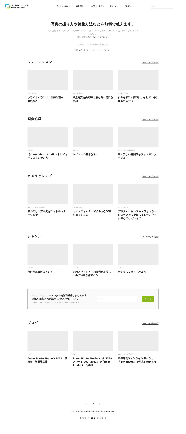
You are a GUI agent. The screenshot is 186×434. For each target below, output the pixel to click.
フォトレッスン (63, 6)
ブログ (127, 6)
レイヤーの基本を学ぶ (85, 154)
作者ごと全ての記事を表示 (100, 411)
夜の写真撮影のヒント (40, 271)
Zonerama (122, 354)
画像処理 (79, 6)
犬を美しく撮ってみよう (132, 271)
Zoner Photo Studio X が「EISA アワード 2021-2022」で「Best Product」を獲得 (92, 362)
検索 (113, 411)
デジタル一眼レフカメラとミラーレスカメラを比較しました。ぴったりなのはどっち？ (137, 215)
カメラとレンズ (96, 6)
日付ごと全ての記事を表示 (80, 411)
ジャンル (113, 6)
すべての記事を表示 (150, 62)
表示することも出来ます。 (99, 37)
